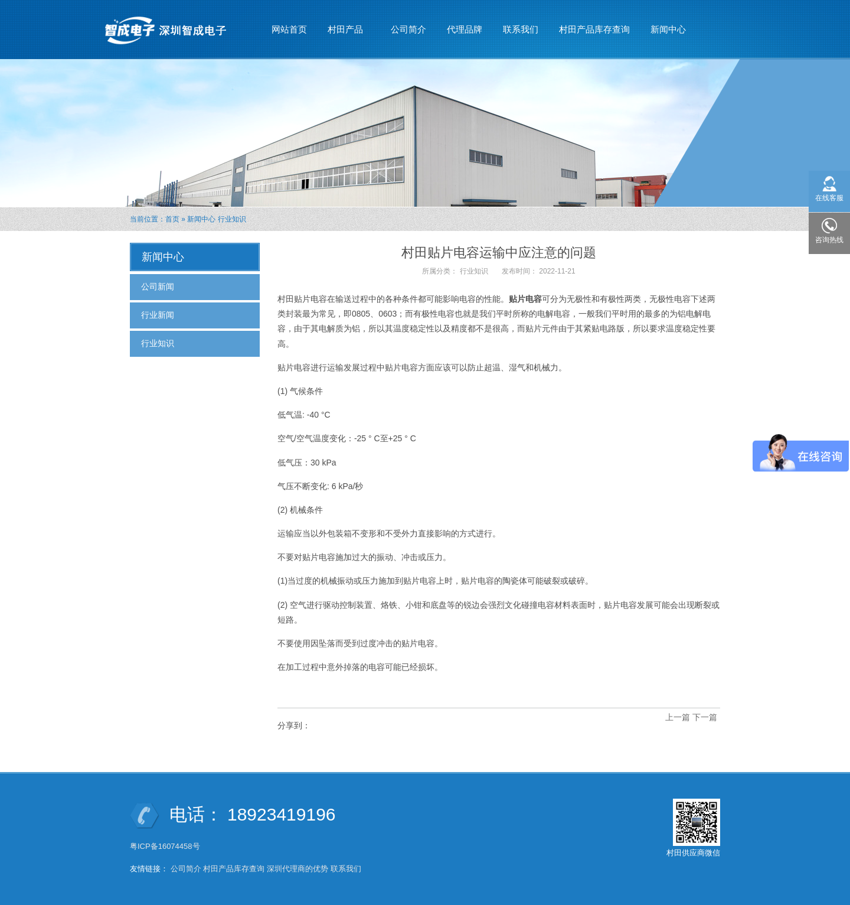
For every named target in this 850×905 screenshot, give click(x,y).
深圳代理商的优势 (297, 868)
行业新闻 (157, 315)
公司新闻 (157, 286)
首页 (172, 219)
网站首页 (289, 29)
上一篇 (677, 717)
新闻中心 (668, 24)
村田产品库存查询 (594, 29)
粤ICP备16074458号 (166, 846)
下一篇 (704, 717)
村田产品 (345, 24)
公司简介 (408, 29)
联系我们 (520, 29)
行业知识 (232, 219)
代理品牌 (464, 29)
